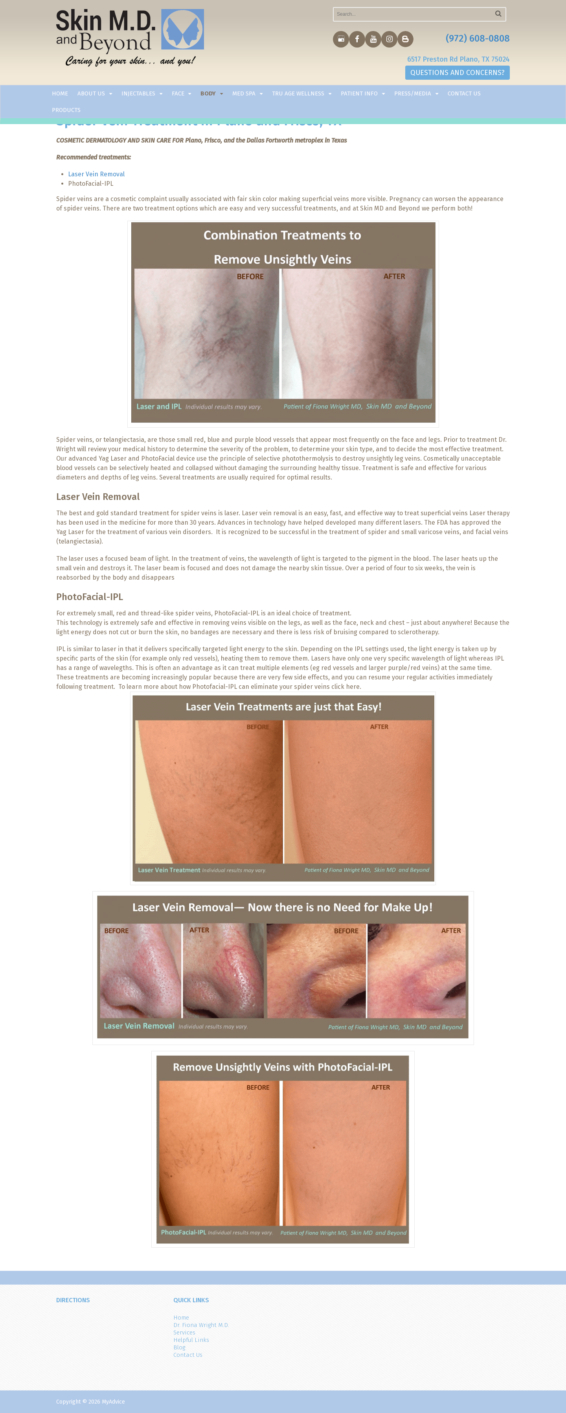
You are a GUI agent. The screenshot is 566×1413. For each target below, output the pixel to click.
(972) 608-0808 (478, 38)
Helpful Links (191, 1339)
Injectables (138, 93)
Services (184, 1332)
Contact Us (464, 93)
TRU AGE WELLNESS (298, 93)
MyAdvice (113, 1401)
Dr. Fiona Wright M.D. (201, 1325)
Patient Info (359, 93)
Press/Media (412, 93)
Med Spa (243, 93)
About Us (91, 93)
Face (178, 93)
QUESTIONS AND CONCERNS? (457, 72)
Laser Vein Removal (96, 174)
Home (60, 93)
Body (208, 93)
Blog (179, 1347)
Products (66, 109)
